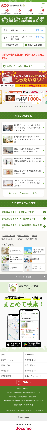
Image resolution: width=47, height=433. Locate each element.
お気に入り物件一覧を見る (18, 66)
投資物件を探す (31, 371)
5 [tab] (24, 106)
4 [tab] (22, 106)
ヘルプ (22, 410)
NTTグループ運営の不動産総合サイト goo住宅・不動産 (16, 1)
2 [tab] (18, 106)
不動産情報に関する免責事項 (13, 401)
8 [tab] (31, 106)
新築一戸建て (6, 365)
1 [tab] (15, 106)
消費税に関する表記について (23, 405)
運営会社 (39, 410)
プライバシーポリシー (11, 410)
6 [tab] (27, 106)
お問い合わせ (30, 410)
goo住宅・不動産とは (22, 388)
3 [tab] (20, 106)
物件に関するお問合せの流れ (18, 397)
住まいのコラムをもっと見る (23, 193)
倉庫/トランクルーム (33, 376)
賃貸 (3, 354)
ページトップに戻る (23, 277)
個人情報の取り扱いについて (33, 401)
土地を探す (5, 371)
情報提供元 (32, 397)
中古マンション (31, 360)
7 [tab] (29, 106)
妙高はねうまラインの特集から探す (19, 218)
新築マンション (7, 360)
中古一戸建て (30, 365)
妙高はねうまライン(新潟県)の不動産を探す (22, 226)
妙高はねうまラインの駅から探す (18, 212)
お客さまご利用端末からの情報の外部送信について (23, 392)
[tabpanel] (23, 97)
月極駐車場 (29, 354)
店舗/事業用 (6, 376)
